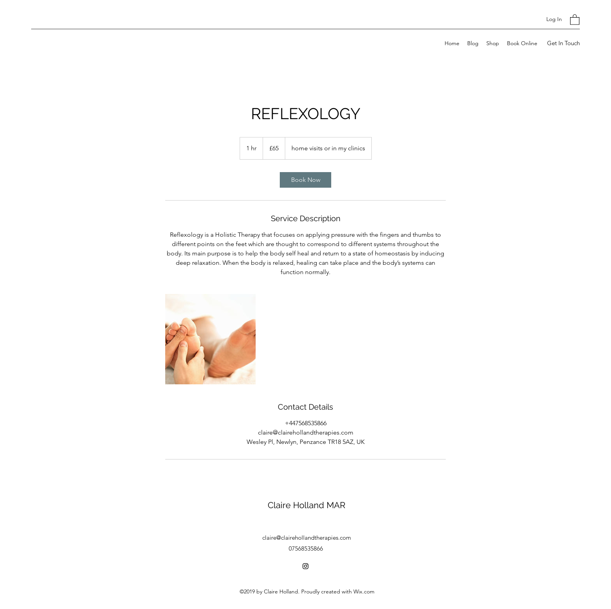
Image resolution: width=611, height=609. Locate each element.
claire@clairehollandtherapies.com (306, 537)
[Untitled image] (210, 339)
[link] (305, 180)
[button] (574, 19)
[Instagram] (305, 566)
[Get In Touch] (563, 43)
